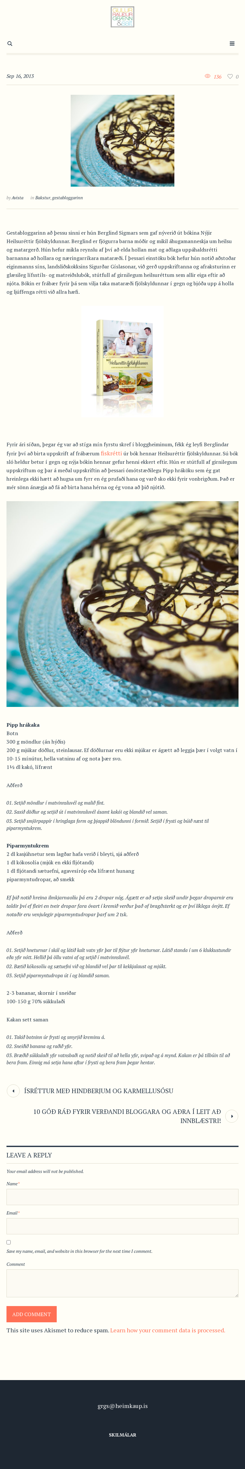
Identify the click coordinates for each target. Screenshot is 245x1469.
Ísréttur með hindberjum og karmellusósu (98, 1090)
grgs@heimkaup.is (123, 1406)
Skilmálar (122, 1435)
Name (13, 1183)
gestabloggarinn (67, 197)
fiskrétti (111, 453)
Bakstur (42, 197)
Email (13, 1213)
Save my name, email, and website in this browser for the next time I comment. (79, 1251)
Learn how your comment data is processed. (167, 1330)
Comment (15, 1264)
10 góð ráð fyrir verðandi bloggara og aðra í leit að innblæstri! (127, 1116)
